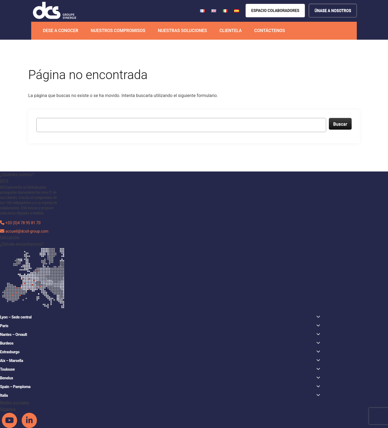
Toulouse (160, 369)
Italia (160, 395)
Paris (160, 325)
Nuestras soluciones (182, 30)
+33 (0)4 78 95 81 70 (22, 223)
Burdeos (160, 343)
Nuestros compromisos (118, 30)
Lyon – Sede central (160, 317)
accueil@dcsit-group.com (26, 231)
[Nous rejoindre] (333, 10)
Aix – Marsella (160, 360)
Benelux (160, 378)
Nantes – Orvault (160, 334)
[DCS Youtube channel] (10, 420)
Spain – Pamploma (160, 386)
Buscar (340, 124)
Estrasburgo (160, 351)
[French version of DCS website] (203, 10)
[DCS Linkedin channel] (29, 420)
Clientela (231, 30)
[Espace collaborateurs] (275, 10)
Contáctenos (269, 30)
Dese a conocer (60, 30)
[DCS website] (55, 10)
